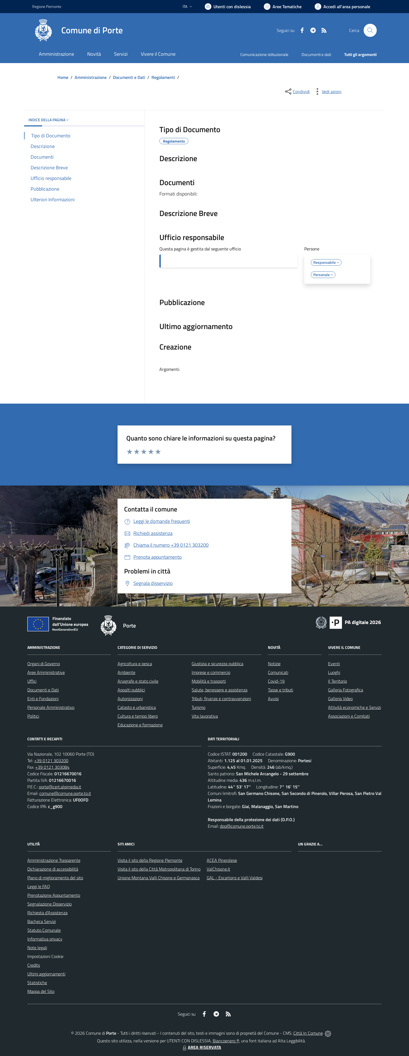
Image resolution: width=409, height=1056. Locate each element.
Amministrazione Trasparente (53, 860)
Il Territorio (337, 681)
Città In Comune (308, 1033)
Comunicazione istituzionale (264, 54)
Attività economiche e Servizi (354, 707)
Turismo (198, 707)
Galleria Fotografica (345, 690)
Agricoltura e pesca (135, 663)
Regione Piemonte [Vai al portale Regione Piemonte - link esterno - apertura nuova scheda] (46, 6)
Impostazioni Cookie (45, 956)
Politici (33, 716)
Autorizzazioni (130, 698)
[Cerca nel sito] (370, 30)
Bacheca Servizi (41, 921)
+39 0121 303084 (52, 767)
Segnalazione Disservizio (49, 904)
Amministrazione (91, 77)
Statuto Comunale (44, 930)
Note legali (37, 947)
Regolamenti (163, 77)
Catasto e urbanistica (137, 707)
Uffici (31, 681)
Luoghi (334, 672)
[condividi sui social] (297, 91)
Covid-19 (276, 681)
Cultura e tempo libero (138, 716)
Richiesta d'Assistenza (47, 912)
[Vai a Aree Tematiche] (282, 6)
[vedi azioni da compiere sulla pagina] (327, 91)
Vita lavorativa (205, 716)
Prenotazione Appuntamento (53, 895)
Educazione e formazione (140, 724)
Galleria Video (340, 698)
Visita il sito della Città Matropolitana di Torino (159, 869)
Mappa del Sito (40, 991)
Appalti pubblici (131, 690)
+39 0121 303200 (51, 760)
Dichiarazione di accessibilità (52, 869)
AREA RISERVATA (201, 1047)
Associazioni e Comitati (349, 716)
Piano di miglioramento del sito (55, 877)
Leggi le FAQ (38, 886)
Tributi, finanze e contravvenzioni (221, 698)
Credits (33, 965)
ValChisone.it (218, 869)
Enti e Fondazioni (43, 698)
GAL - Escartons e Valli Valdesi (234, 877)
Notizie (274, 663)
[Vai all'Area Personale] (342, 6)
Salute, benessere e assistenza (219, 690)
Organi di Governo (43, 663)
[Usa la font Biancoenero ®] (227, 6)
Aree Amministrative (46, 672)
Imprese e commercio (211, 672)
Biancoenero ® (226, 1040)
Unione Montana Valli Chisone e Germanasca (159, 877)
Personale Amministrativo (50, 707)
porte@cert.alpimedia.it (60, 786)
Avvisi (273, 698)
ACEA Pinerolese (222, 860)
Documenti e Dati (129, 77)
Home (62, 77)
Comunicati (278, 672)
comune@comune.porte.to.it (65, 793)
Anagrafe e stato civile (138, 681)
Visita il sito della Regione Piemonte (150, 860)
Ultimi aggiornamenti (46, 974)
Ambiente (126, 672)
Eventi (334, 663)
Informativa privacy (44, 939)
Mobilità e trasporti (209, 681)
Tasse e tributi (280, 690)
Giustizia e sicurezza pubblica (217, 663)
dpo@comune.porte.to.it (242, 826)
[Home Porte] (77, 30)
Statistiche (37, 982)
